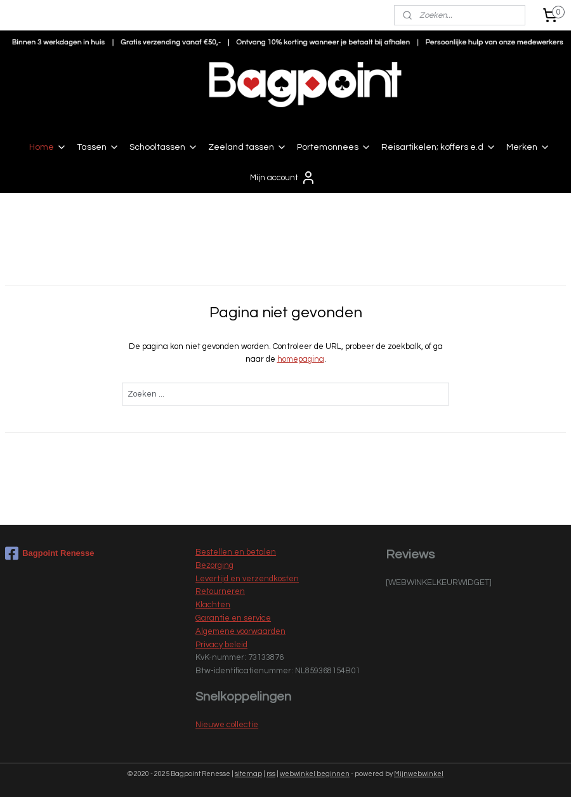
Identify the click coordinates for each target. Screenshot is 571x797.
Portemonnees (334, 147)
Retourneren (220, 591)
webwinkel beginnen (315, 773)
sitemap (248, 773)
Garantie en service (233, 618)
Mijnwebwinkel (418, 773)
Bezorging (214, 565)
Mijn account (283, 177)
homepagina (300, 359)
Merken (528, 147)
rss (270, 773)
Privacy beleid (221, 644)
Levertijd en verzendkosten (247, 578)
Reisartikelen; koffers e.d (438, 147)
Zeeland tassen (247, 147)
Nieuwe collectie (226, 724)
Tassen (98, 147)
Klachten (212, 604)
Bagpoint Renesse (49, 553)
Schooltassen (163, 147)
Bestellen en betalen (235, 552)
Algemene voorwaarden (240, 631)
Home (48, 147)
